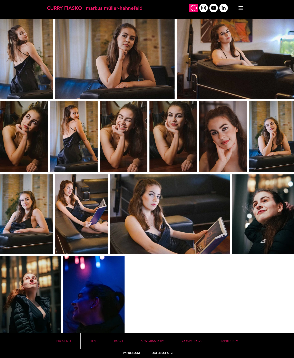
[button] (152, 341)
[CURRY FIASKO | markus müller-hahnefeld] (95, 8)
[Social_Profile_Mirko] (193, 8)
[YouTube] (213, 8)
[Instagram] (203, 8)
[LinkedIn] (223, 8)
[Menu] (241, 8)
